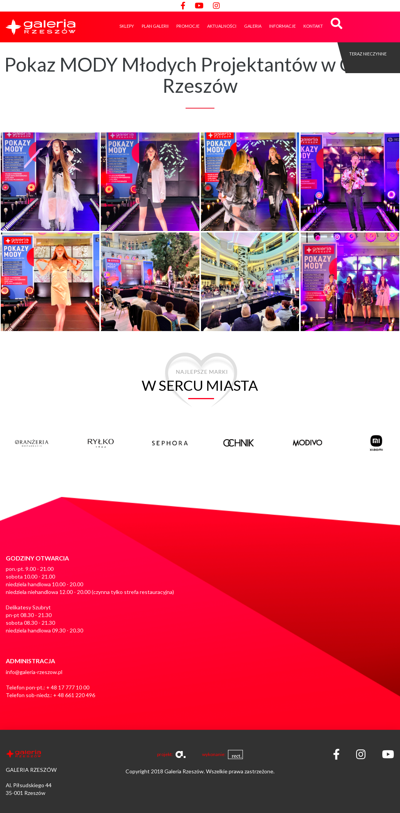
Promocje (187, 25)
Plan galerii (155, 25)
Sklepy (126, 25)
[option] (50, 439)
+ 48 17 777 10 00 (67, 687)
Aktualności (221, 25)
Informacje (282, 25)
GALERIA (252, 25)
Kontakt (313, 25)
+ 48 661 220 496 (74, 695)
